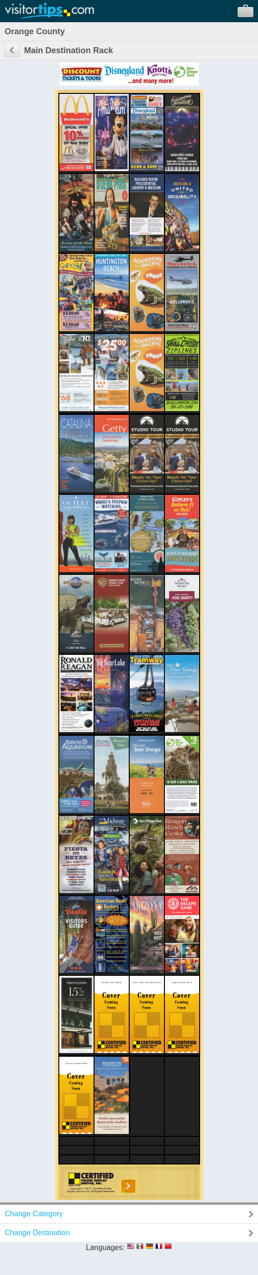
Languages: (105, 1247)
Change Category (34, 1214)
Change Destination (37, 1233)
